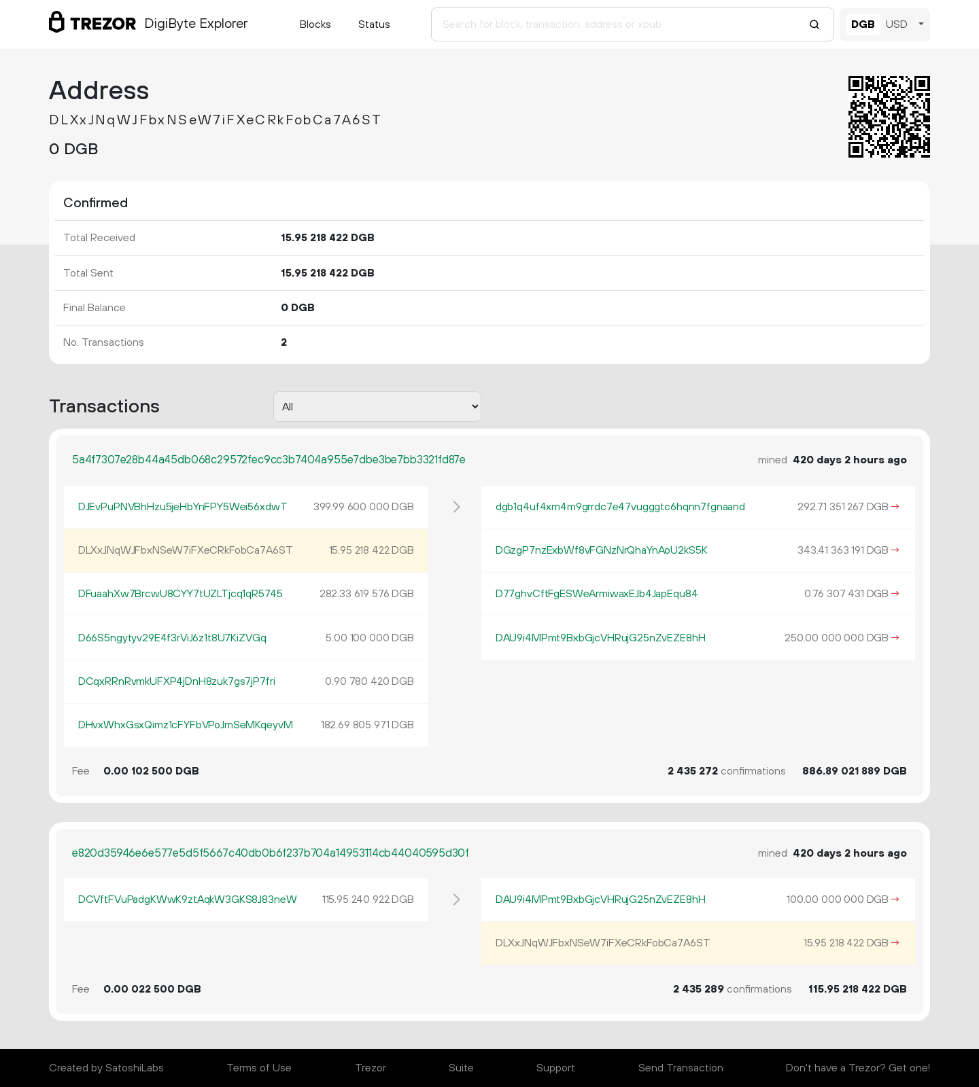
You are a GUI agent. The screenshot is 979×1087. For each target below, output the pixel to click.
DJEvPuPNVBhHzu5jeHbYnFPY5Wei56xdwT (183, 507)
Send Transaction (680, 1068)
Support (555, 1068)
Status (374, 24)
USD (897, 24)
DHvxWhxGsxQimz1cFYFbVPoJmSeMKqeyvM (185, 725)
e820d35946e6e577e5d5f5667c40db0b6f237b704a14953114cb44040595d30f (270, 853)
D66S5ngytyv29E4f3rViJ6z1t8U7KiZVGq (172, 638)
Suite (461, 1068)
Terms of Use (259, 1068)
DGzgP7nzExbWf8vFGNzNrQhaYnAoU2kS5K (602, 550)
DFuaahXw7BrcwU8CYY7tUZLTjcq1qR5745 (180, 594)
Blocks (315, 24)
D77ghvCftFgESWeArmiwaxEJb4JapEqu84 (597, 594)
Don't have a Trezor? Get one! (858, 1068)
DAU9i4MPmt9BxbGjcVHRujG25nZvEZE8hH (601, 638)
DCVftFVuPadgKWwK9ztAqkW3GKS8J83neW (187, 899)
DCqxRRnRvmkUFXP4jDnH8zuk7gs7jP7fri (176, 681)
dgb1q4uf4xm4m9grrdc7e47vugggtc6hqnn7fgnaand (620, 507)
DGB (863, 24)
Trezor (370, 1068)
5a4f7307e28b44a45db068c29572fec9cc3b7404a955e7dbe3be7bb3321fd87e (269, 459)
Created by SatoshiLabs (106, 1068)
